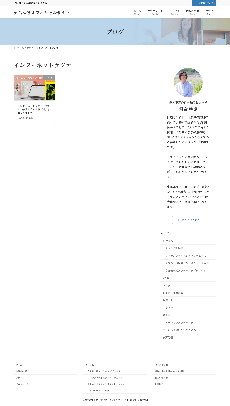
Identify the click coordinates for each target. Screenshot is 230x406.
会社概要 (159, 384)
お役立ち (168, 241)
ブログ (166, 285)
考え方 (166, 315)
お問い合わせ (204, 3)
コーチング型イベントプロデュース (185, 255)
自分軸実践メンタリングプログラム (185, 270)
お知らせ (168, 278)
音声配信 (168, 337)
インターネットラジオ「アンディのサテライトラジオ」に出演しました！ (33, 109)
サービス (89, 364)
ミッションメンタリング (179, 322)
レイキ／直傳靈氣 (173, 293)
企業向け (168, 307)
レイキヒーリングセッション (100, 390)
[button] (188, 220)
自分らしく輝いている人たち (179, 330)
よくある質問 (161, 364)
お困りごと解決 (174, 248)
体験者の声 (21, 371)
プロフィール (22, 384)
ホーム (19, 364)
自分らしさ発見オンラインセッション (187, 263)
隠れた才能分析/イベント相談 (169, 371)
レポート (168, 300)
